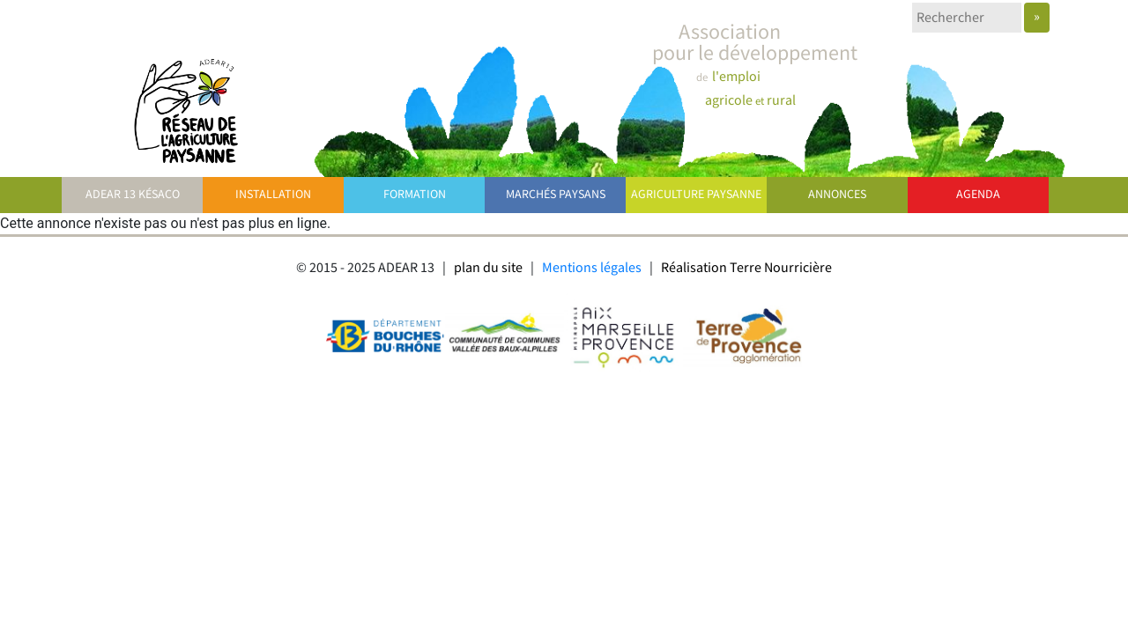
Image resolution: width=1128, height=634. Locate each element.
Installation (273, 195)
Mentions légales (592, 268)
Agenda (978, 195)
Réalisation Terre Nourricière (746, 268)
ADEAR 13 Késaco (132, 195)
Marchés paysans (555, 195)
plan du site (488, 268)
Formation (414, 195)
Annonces (837, 195)
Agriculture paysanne (696, 195)
